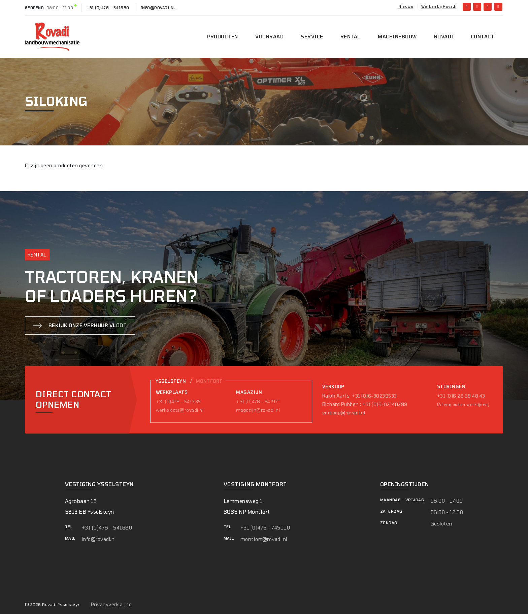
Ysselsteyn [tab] (171, 380)
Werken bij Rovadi (438, 6)
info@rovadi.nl (158, 7)
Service (312, 36)
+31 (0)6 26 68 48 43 (461, 396)
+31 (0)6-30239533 (374, 396)
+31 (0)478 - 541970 (258, 401)
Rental (350, 36)
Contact (482, 36)
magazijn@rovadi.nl (258, 410)
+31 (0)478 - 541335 (178, 401)
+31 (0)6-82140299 (384, 404)
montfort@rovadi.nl (263, 539)
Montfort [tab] (209, 380)
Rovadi (444, 36)
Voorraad (269, 36)
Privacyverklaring (111, 604)
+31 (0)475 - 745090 (265, 528)
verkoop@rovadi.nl (343, 412)
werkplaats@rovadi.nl (180, 410)
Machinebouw (397, 36)
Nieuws (405, 6)
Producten (222, 36)
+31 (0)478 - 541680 (108, 7)
